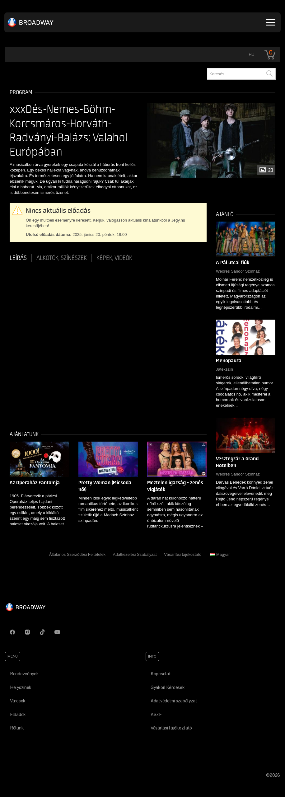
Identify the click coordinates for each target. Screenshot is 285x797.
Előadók (18, 714)
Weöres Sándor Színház (238, 271)
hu (252, 54)
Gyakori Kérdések (168, 687)
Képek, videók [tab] (114, 258)
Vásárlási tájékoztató (182, 554)
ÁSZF (156, 714)
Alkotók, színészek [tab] (61, 258)
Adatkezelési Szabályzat (135, 554)
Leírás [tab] (18, 258)
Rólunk (17, 727)
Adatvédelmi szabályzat (174, 700)
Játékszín (224, 369)
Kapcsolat (161, 673)
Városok (18, 700)
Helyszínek (20, 687)
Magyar (220, 554)
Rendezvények (24, 673)
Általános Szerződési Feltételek (77, 554)
